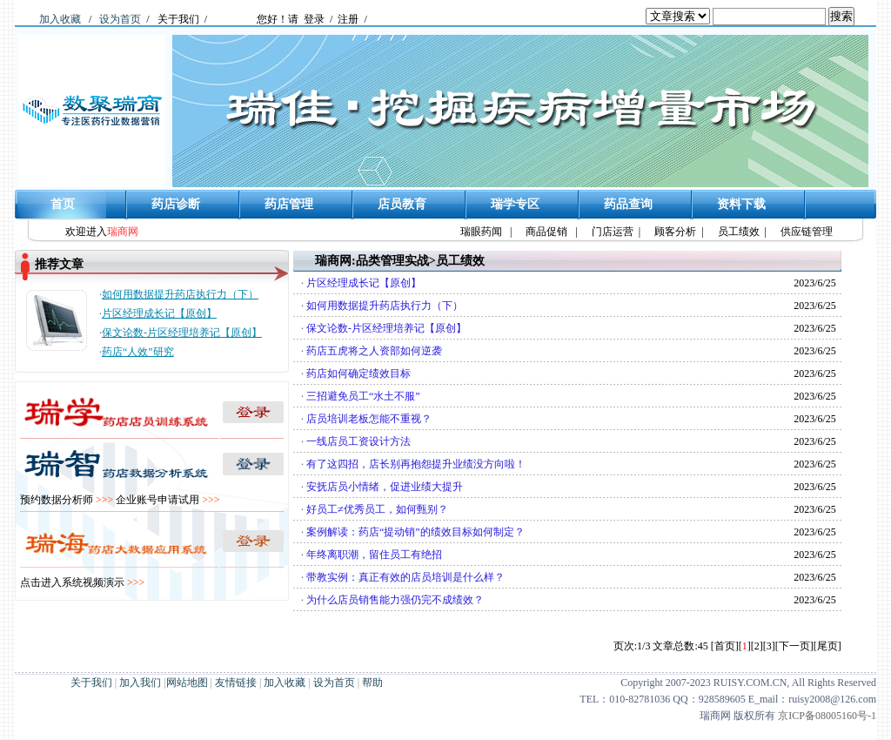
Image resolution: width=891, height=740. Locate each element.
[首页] (725, 646)
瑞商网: (335, 260)
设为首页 (120, 19)
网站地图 (187, 682)
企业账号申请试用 (167, 500)
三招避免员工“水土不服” (363, 396)
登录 (314, 19)
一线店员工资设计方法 (358, 441)
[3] (769, 646)
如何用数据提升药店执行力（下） (180, 294)
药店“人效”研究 (138, 352)
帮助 (372, 682)
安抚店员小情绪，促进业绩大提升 (384, 487)
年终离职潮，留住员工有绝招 (374, 554)
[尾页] (827, 646)
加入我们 (140, 682)
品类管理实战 (392, 260)
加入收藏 (60, 19)
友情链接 (236, 682)
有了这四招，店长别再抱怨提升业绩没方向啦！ (416, 464)
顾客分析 (675, 231)
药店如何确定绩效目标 (358, 373)
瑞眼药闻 (481, 231)
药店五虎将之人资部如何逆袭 (374, 351)
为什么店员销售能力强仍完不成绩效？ (395, 600)
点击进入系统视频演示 (82, 582)
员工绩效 (739, 231)
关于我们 (178, 19)
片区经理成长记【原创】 (159, 313)
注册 (348, 19)
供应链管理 (806, 231)
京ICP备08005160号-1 (827, 716)
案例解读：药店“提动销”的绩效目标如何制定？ (415, 532)
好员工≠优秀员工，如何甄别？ (377, 509)
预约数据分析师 (66, 500)
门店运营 (612, 231)
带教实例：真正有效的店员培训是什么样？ (405, 577)
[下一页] (794, 646)
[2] (757, 646)
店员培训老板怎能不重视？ (369, 419)
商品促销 (546, 231)
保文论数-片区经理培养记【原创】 (182, 332)
